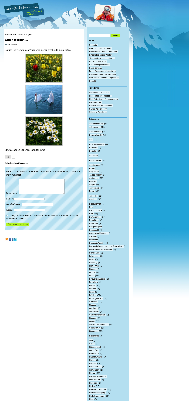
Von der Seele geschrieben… (101, 58)
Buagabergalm (95, 227)
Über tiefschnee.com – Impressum (104, 78)
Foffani (92, 272)
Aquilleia (92, 181)
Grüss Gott (93, 350)
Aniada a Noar (95, 175)
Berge (91, 191)
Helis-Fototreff (95, 102)
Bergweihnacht (95, 135)
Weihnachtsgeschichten (99, 65)
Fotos (91, 276)
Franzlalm (93, 282)
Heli (6, 44)
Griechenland (95, 347)
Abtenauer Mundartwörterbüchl (102, 74)
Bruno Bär (93, 223)
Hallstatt (92, 363)
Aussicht (92, 199)
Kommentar (12, 196)
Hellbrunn (93, 383)
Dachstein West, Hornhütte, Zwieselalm (106, 246)
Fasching (93, 263)
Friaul (91, 292)
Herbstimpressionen (97, 389)
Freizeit (92, 285)
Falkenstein (94, 256)
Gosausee (93, 331)
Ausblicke (93, 196)
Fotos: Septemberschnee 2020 (102, 71)
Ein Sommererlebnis (98, 61)
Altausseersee (95, 160)
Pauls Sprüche (95, 68)
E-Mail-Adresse (13, 207)
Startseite (10, 34)
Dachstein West (96, 243)
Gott (91, 341)
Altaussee (93, 156)
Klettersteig (94, 336)
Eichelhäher (94, 253)
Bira (91, 207)
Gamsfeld (93, 302)
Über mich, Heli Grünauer (100, 48)
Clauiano (93, 236)
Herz (91, 399)
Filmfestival (94, 266)
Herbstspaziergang (97, 393)
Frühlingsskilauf (96, 298)
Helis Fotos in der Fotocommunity (103, 99)
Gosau (92, 321)
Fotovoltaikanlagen (97, 279)
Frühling (92, 295)
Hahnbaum (94, 354)
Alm (91, 140)
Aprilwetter (93, 178)
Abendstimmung (96, 124)
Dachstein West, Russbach (100, 250)
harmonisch (94, 370)
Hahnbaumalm (95, 357)
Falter (91, 259)
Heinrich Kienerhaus (98, 376)
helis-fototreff (94, 380)
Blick (91, 214)
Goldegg (93, 318)
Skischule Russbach (98, 112)
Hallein (92, 360)
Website (9, 212)
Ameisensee (94, 165)
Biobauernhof (95, 204)
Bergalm (92, 151)
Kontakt (92, 81)
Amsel (91, 168)
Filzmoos (93, 269)
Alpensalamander (96, 144)
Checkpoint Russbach (98, 233)
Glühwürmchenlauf (97, 315)
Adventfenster (95, 132)
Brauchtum (93, 220)
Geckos (92, 305)
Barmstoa (93, 148)
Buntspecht (94, 230)
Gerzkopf (93, 308)
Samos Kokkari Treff (98, 109)
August (92, 185)
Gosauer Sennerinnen (98, 325)
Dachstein (93, 240)
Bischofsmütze (95, 210)
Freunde (92, 289)
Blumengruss (94, 217)
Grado (91, 344)
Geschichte (94, 312)
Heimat (92, 373)
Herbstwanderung (96, 396)
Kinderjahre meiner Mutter (100, 55)
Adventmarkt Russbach (99, 93)
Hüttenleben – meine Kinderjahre (103, 52)
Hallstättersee (95, 367)
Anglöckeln (94, 172)
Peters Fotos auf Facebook (100, 106)
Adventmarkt (94, 127)
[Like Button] (8, 157)
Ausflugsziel (94, 188)
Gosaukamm (94, 328)
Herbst (92, 386)
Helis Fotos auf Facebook (100, 96)
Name (9, 201)
